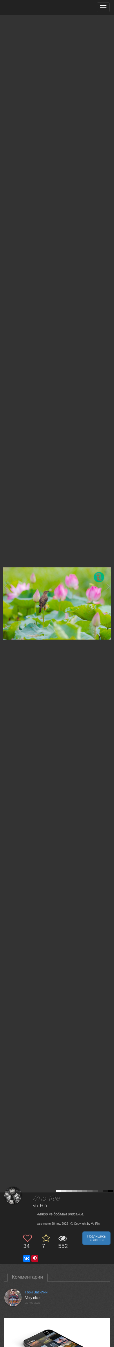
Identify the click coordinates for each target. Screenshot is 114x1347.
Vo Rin (40, 1206)
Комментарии (27, 1277)
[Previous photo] (5, 586)
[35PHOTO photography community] (27, 7)
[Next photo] (108, 586)
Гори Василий (36, 1292)
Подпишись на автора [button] (96, 1238)
